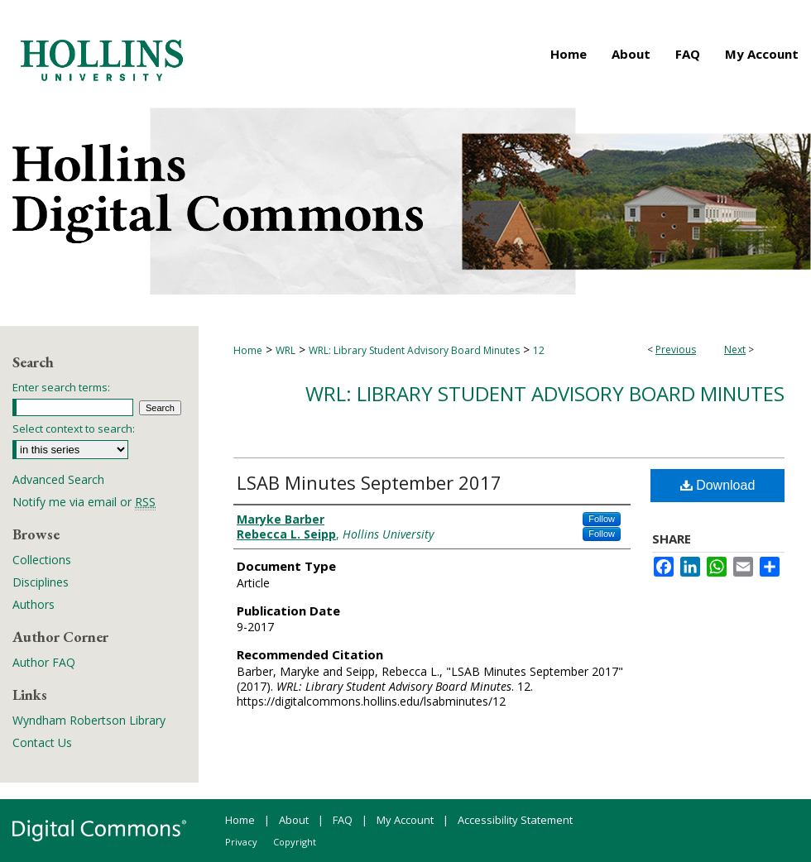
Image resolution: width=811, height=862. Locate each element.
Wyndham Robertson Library (89, 720)
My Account (405, 819)
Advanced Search (58, 479)
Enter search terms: (61, 387)
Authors (33, 604)
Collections (41, 559)
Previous (675, 349)
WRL (285, 350)
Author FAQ (43, 662)
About (294, 819)
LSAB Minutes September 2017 (369, 482)
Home (247, 350)
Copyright (294, 842)
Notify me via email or (84, 502)
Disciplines (40, 582)
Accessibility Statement (515, 819)
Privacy (241, 842)
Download (718, 485)
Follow (601, 519)
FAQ (343, 819)
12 (539, 350)
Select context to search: (73, 428)
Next (735, 349)
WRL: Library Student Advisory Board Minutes (414, 350)
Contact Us (42, 742)
